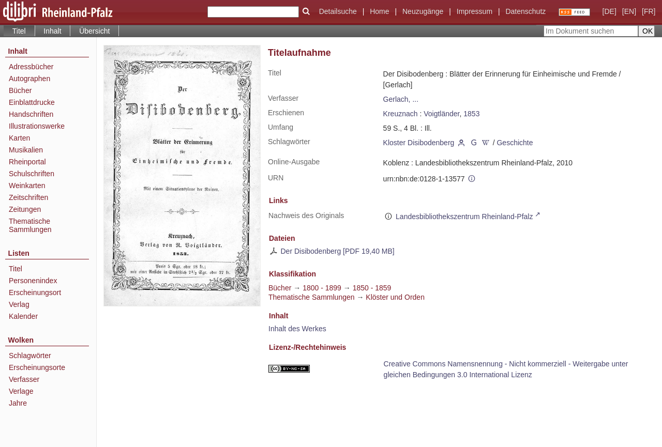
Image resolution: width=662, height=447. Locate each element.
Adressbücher (31, 67)
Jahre (18, 403)
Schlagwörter (30, 355)
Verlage (21, 391)
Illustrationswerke (37, 126)
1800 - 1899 (322, 288)
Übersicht (94, 31)
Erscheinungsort (35, 292)
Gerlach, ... (400, 99)
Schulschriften (31, 173)
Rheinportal (27, 162)
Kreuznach (400, 114)
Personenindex (33, 280)
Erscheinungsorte (37, 367)
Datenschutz (525, 11)
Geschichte (514, 142)
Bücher (20, 90)
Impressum (474, 11)
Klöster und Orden (395, 297)
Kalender (23, 316)
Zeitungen (25, 209)
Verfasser (24, 379)
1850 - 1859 (372, 288)
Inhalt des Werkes (297, 329)
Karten (19, 138)
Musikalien (26, 150)
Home (379, 11)
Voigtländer (441, 114)
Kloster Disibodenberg (419, 142)
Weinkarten (27, 185)
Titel (15, 269)
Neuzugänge (422, 11)
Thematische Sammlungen (30, 225)
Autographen (29, 78)
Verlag (19, 304)
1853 (471, 114)
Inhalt (52, 31)
